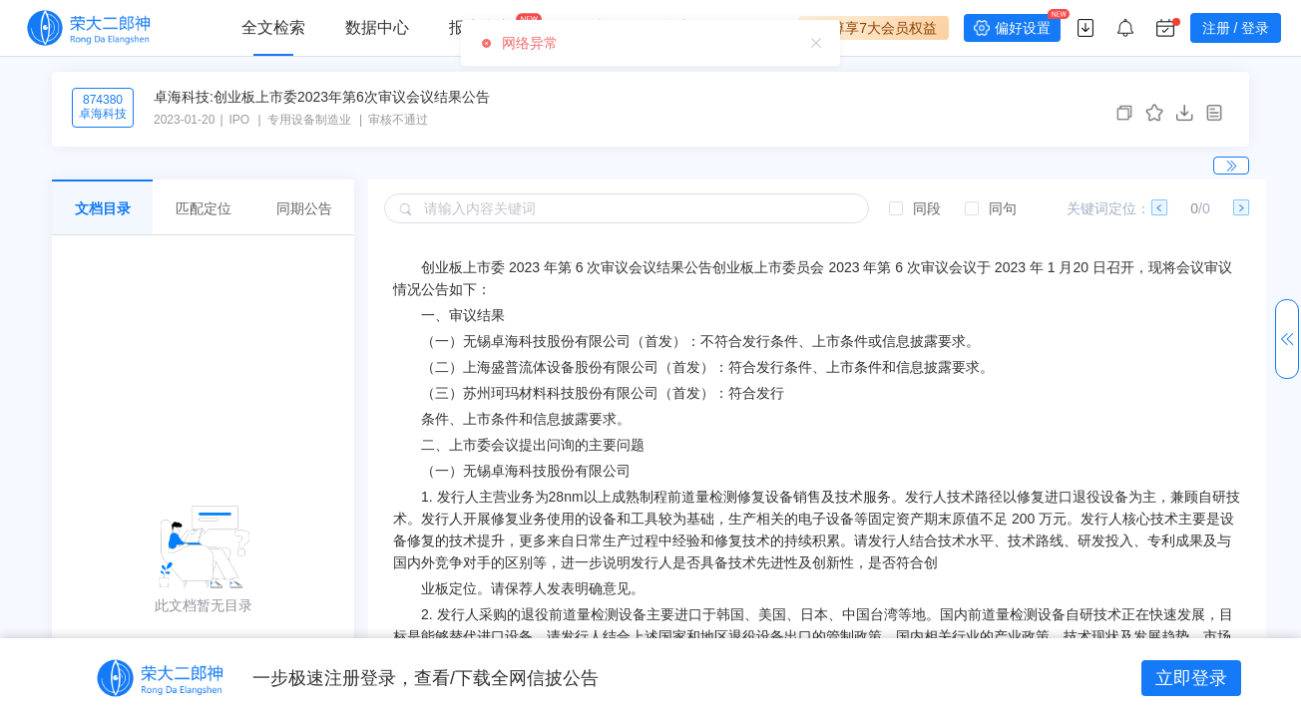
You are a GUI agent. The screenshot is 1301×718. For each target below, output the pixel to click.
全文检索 (273, 27)
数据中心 (377, 27)
